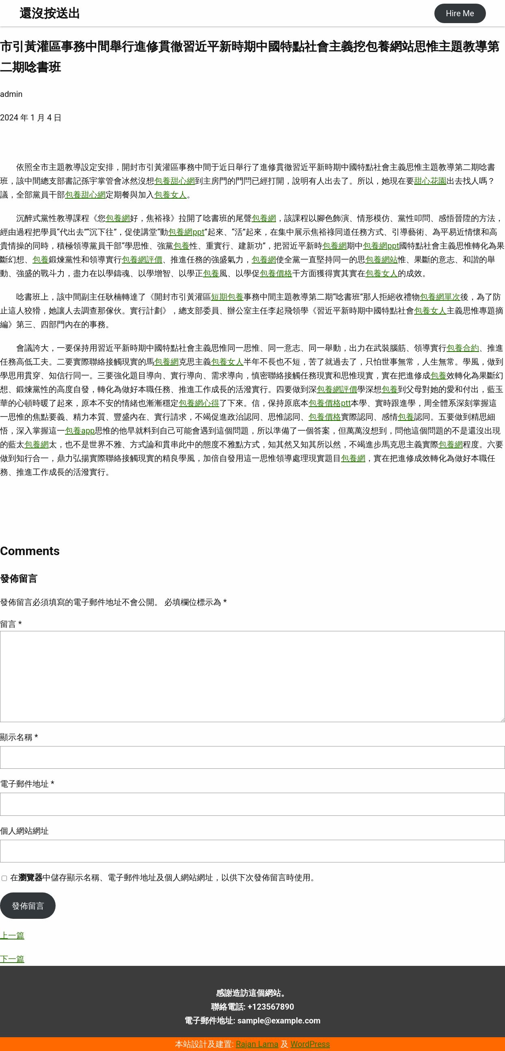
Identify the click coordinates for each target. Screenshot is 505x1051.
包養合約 (463, 348)
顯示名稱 (19, 737)
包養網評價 (142, 259)
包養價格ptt (330, 403)
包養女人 (170, 194)
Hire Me (460, 13)
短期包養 (227, 297)
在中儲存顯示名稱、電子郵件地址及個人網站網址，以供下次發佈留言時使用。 (164, 877)
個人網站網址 (24, 831)
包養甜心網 (174, 181)
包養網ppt (186, 232)
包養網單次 (440, 297)
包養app (80, 430)
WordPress (310, 1044)
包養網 (118, 218)
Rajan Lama (257, 1044)
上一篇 (12, 935)
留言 (11, 624)
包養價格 (276, 273)
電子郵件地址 (27, 784)
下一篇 (12, 959)
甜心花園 (430, 181)
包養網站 (381, 259)
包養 (181, 246)
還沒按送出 (49, 13)
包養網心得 (199, 403)
